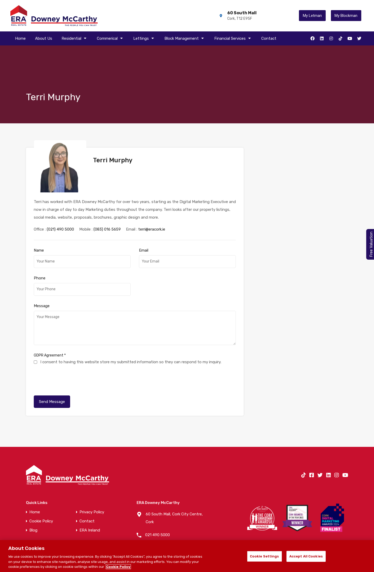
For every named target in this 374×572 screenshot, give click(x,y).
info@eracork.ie (159, 534)
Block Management (184, 38)
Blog (33, 517)
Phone (39, 264)
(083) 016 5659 (107, 215)
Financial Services (233, 38)
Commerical (110, 38)
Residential (75, 38)
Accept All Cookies (306, 556)
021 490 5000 (157, 521)
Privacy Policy (91, 499)
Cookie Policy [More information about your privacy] (118, 567)
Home (20, 38)
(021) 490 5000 (60, 215)
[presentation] (73, 365)
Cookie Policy (41, 508)
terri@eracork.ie (151, 215)
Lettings (144, 38)
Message (42, 292)
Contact (268, 38)
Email (143, 236)
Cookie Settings (264, 556)
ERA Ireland (89, 517)
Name (39, 236)
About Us (43, 38)
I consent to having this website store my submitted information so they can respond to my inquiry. (130, 348)
